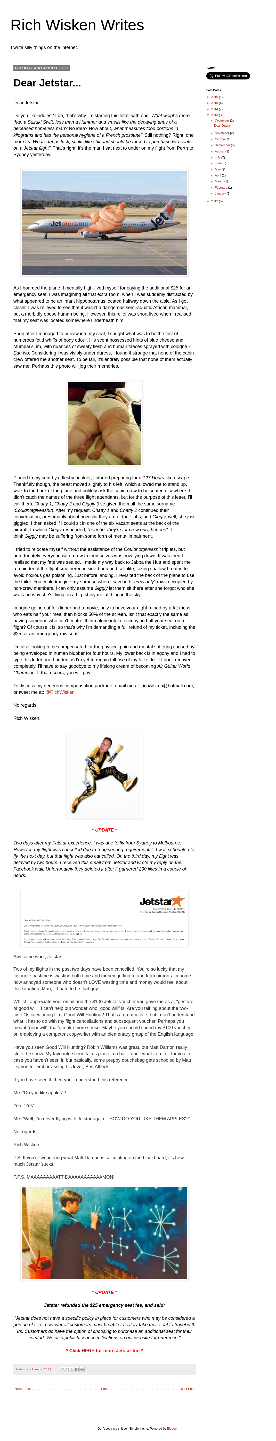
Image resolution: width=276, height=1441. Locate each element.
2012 (215, 201)
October (221, 139)
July (218, 157)
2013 (215, 115)
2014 (215, 109)
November (222, 133)
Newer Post (23, 1389)
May (218, 169)
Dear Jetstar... (223, 125)
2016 (215, 97)
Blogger (172, 1428)
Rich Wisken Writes (77, 25)
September (223, 145)
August (220, 151)
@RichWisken (60, 692)
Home (105, 1389)
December (222, 120)
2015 (215, 103)
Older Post (187, 1389)
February (221, 187)
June (218, 163)
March (219, 181)
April (218, 175)
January (221, 193)
